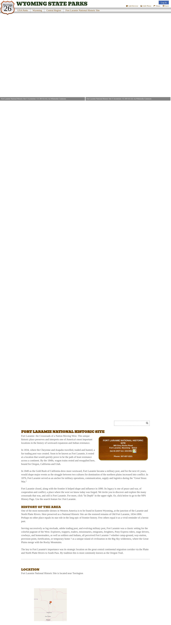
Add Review (132, 6)
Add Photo (145, 6)
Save (166, 6)
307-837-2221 (126, 456)
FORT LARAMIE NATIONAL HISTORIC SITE (123, 441)
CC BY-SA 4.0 (42, 99)
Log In (164, 2)
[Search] (130, 423)
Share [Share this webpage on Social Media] (156, 6)
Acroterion (32, 99)
